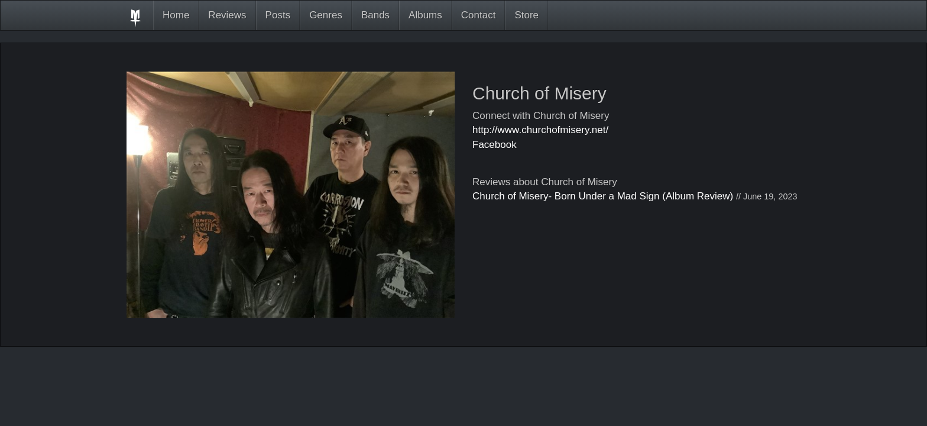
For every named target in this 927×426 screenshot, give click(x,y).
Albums (425, 15)
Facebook (494, 144)
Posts (278, 15)
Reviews (227, 15)
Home (176, 15)
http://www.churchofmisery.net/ (540, 129)
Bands (375, 15)
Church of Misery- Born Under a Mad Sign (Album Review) (602, 196)
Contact (478, 15)
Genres (325, 15)
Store (526, 15)
